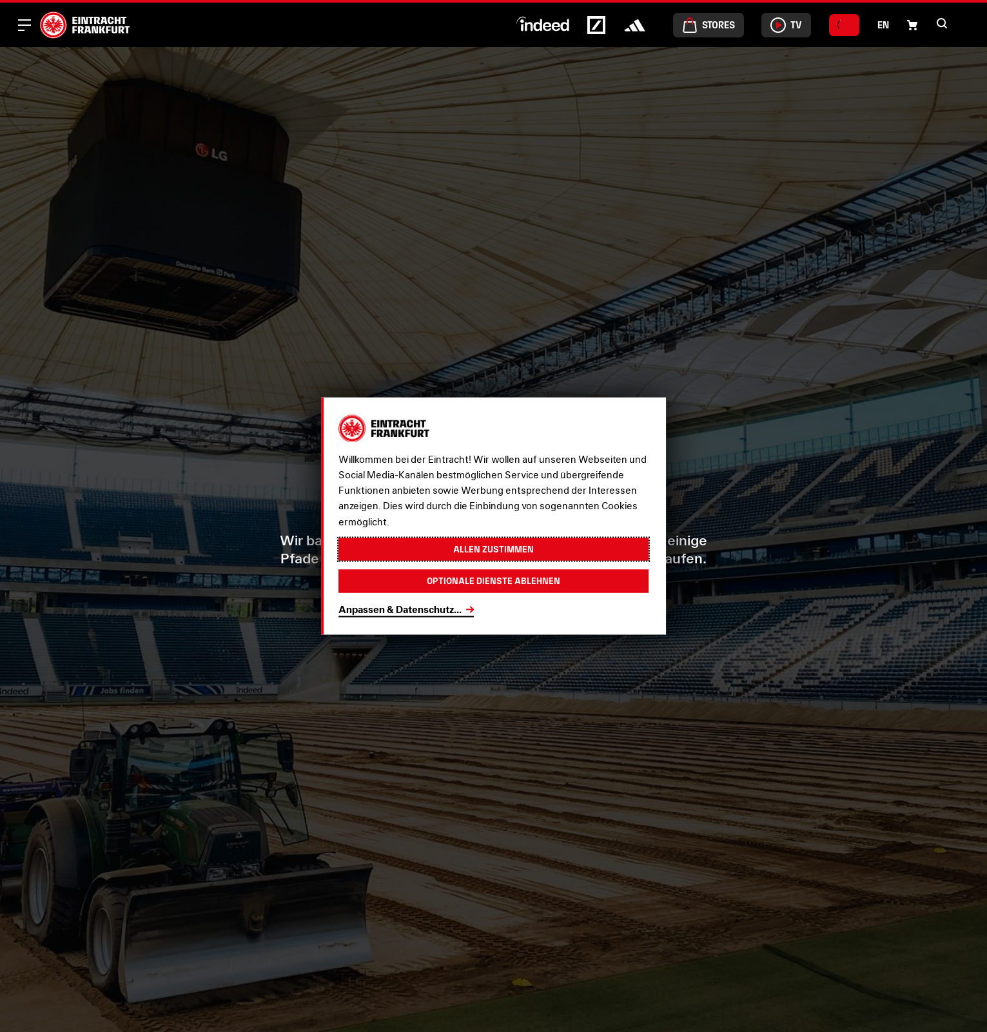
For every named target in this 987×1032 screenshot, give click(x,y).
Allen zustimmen (494, 548)
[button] (912, 25)
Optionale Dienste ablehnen (494, 581)
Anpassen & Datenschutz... (400, 610)
